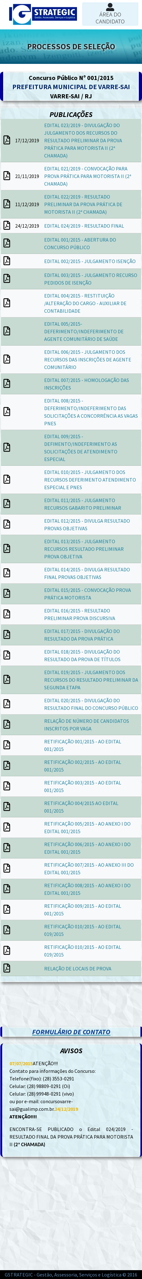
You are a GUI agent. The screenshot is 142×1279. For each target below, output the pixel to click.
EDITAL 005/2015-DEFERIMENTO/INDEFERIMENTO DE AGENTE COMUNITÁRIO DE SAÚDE (84, 331)
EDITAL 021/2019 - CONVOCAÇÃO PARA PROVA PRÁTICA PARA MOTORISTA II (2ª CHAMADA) (87, 176)
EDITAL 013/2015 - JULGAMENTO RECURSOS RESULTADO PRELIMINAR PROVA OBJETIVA (84, 549)
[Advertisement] (71, 997)
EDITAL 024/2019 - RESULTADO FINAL (84, 226)
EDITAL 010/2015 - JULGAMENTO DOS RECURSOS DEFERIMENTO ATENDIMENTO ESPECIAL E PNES (90, 479)
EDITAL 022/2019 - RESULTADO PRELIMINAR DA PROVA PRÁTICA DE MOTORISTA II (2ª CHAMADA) (83, 204)
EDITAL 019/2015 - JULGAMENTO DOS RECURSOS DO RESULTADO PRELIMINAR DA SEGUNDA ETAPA (91, 680)
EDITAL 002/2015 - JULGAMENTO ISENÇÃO (90, 261)
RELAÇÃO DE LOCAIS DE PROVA (77, 968)
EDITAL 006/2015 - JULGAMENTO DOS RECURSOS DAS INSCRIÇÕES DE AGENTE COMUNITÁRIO (87, 359)
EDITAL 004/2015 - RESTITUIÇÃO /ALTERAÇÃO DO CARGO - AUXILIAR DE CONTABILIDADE (85, 303)
